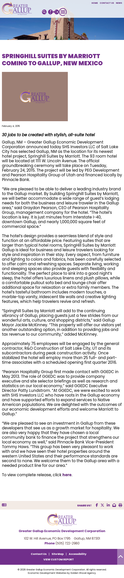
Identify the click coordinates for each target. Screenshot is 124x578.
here (67, 474)
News (119, 3)
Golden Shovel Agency (83, 573)
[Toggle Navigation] (63, 12)
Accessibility (77, 554)
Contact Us (107, 3)
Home (95, 3)
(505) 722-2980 (67, 543)
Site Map (58, 554)
